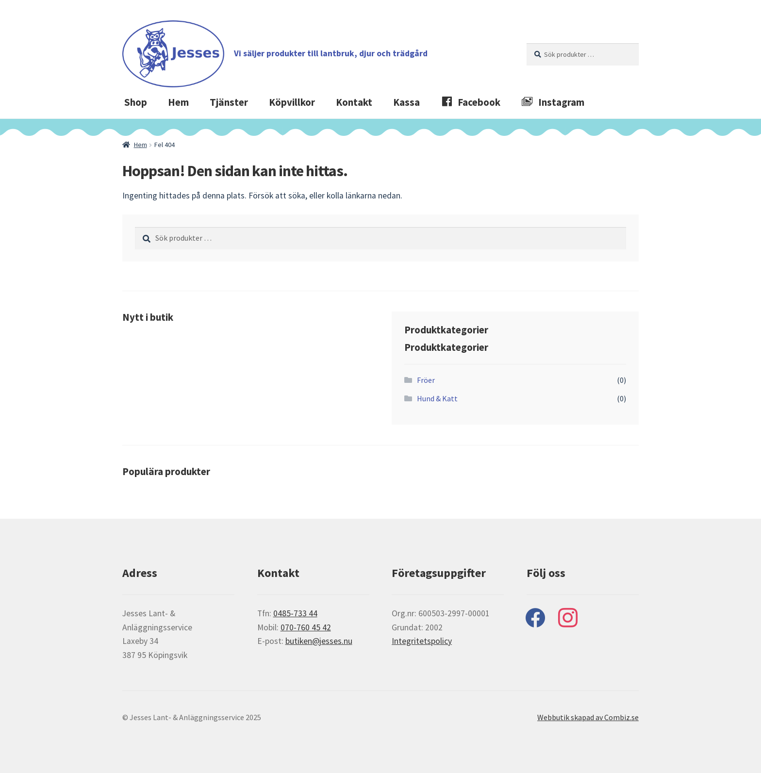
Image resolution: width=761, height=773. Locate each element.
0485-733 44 (295, 613)
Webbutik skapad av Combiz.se (588, 717)
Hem (178, 102)
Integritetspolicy (422, 641)
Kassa (406, 102)
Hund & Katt (437, 398)
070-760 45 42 (306, 627)
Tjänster (229, 102)
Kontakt (354, 102)
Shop (135, 102)
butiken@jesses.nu (318, 641)
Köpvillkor (292, 102)
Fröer (426, 380)
